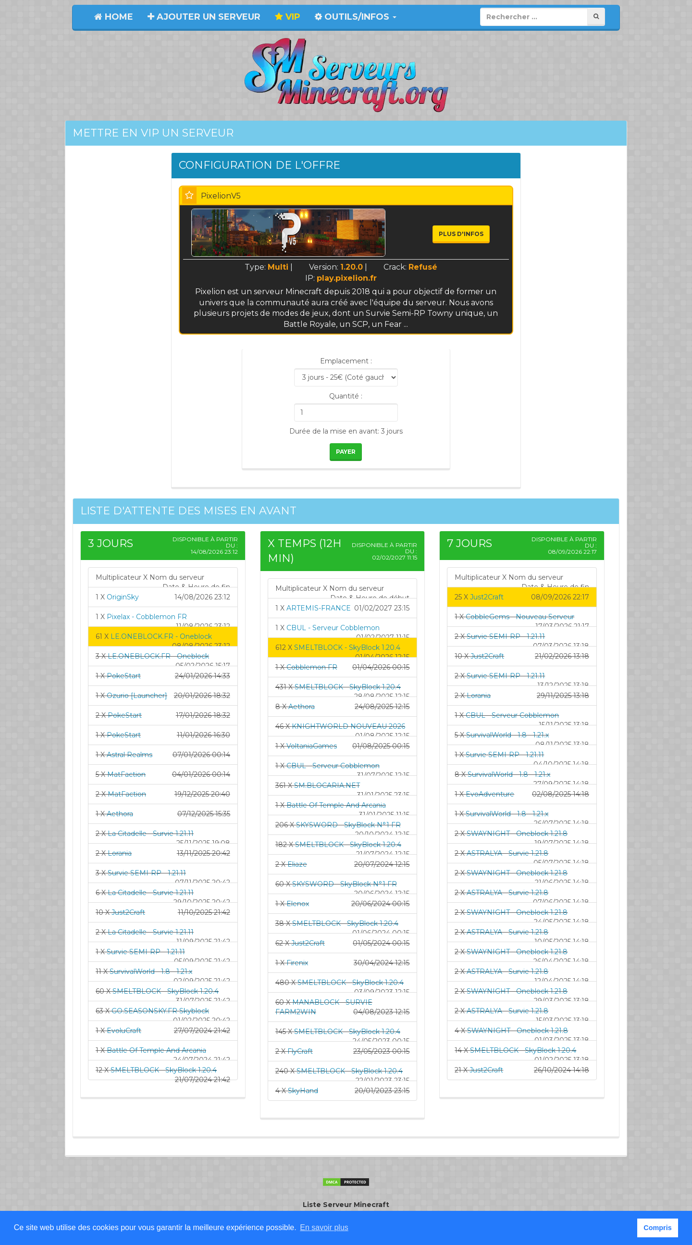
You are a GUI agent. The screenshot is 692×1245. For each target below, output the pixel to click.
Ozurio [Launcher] (137, 695)
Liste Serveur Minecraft (346, 1204)
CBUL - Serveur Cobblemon (333, 627)
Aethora (120, 813)
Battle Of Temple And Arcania (156, 1050)
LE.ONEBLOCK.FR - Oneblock (161, 636)
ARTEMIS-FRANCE (318, 608)
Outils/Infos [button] (355, 17)
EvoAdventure (490, 794)
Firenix (297, 963)
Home (113, 17)
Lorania (120, 853)
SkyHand (303, 1090)
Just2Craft (128, 912)
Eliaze (297, 864)
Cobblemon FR (311, 667)
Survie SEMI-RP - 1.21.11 (147, 873)
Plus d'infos (461, 233)
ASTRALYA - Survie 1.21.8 (507, 853)
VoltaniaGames (311, 746)
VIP (287, 17)
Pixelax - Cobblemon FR (147, 616)
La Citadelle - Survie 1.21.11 (151, 833)
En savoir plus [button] (324, 1227)
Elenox (297, 903)
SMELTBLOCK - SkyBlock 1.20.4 (165, 991)
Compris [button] (657, 1228)
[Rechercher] (596, 16)
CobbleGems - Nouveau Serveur (520, 616)
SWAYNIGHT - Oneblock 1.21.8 (517, 833)
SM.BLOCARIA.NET (327, 785)
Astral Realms (129, 754)
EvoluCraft (124, 1030)
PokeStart (124, 676)
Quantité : (345, 396)
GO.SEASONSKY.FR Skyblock (160, 1011)
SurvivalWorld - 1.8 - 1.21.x (151, 971)
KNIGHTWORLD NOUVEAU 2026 (348, 726)
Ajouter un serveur (204, 17)
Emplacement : (346, 361)
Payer (346, 451)
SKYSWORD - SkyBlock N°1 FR (348, 825)
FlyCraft (300, 1051)
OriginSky (123, 597)
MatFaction (126, 774)
